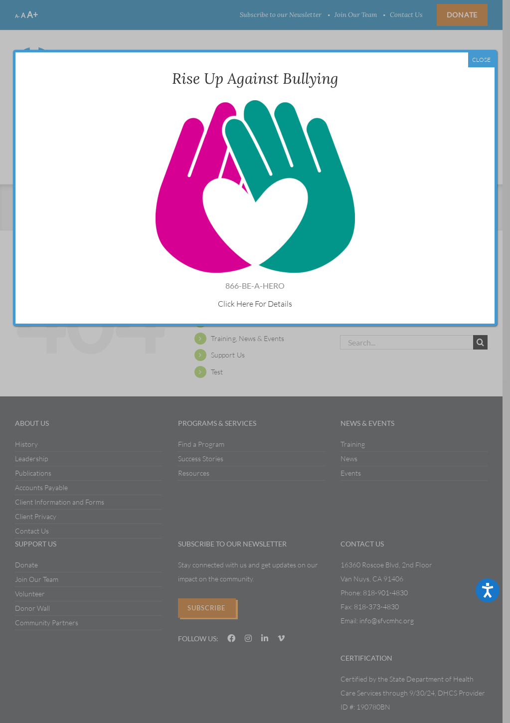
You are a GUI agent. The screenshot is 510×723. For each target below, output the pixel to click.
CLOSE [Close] (481, 59)
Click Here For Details (255, 304)
